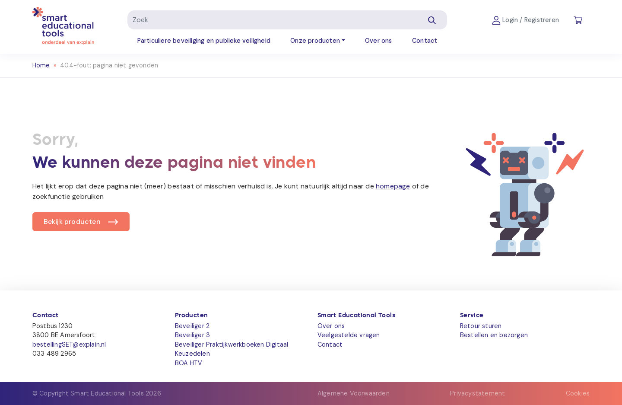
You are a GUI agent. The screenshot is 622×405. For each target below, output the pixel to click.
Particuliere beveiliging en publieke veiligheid (203, 41)
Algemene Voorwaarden (353, 393)
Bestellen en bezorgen (494, 335)
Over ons (378, 41)
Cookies (578, 393)
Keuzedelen (192, 353)
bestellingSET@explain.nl (69, 344)
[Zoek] (272, 19)
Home (41, 65)
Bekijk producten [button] (72, 221)
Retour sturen (481, 326)
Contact (424, 41)
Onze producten (315, 41)
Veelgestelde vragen (348, 335)
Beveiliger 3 (192, 335)
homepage (393, 186)
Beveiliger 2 (192, 326)
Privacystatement (477, 393)
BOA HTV (188, 363)
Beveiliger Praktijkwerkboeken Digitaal (232, 344)
